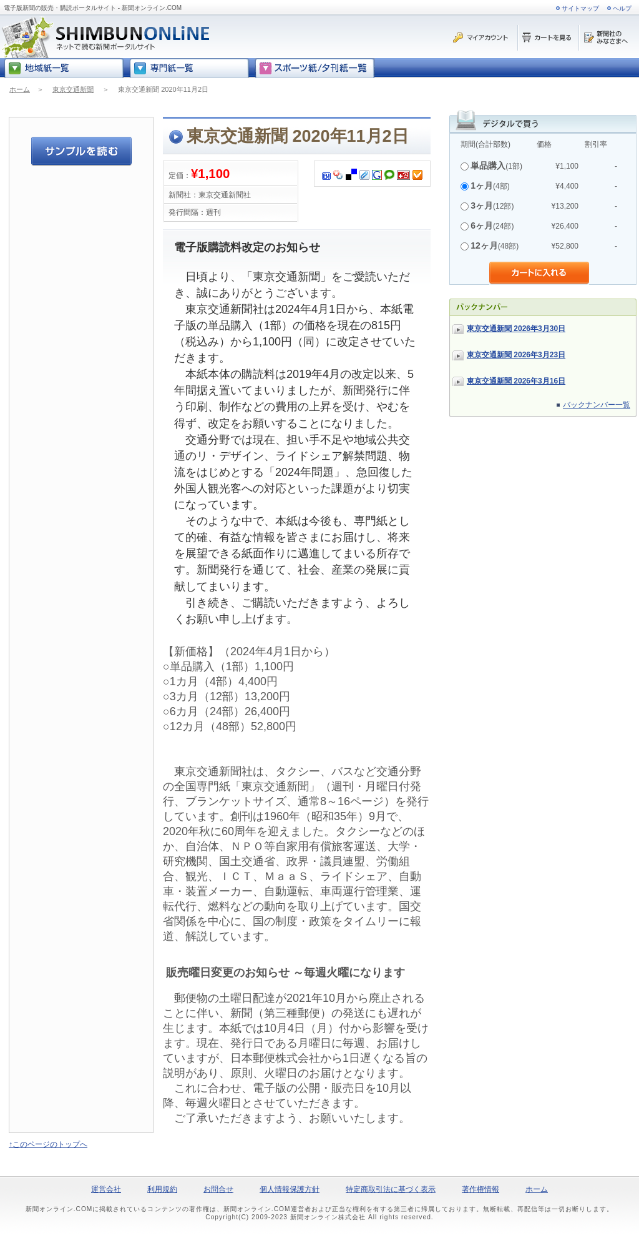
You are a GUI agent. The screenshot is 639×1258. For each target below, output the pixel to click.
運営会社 (106, 1189)
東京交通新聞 (73, 89)
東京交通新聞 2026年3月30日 (516, 328)
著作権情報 (480, 1189)
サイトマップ (580, 8)
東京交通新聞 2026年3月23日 (516, 354)
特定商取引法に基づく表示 (391, 1189)
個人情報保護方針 (290, 1189)
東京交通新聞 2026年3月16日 (516, 381)
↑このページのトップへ (48, 1144)
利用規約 (162, 1189)
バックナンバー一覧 (596, 404)
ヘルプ (622, 8)
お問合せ (218, 1189)
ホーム (19, 89)
